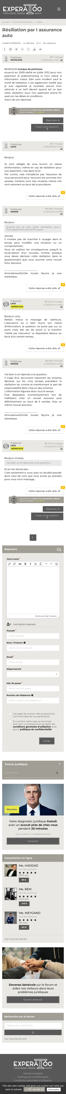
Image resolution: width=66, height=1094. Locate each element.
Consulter (33, 841)
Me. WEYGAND (29, 913)
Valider (47, 741)
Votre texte (13, 559)
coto (13, 147)
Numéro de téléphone (20, 695)
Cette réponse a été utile (46, 195)
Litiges (39, 22)
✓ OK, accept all (34, 1089)
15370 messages (54, 302)
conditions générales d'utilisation (32, 726)
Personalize (53, 1089)
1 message (56, 57)
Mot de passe (14, 683)
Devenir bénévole (33, 999)
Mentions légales (33, 1073)
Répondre (53, 120)
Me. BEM (25, 889)
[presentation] (9, 564)
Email (10, 657)
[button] (9, 564)
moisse (14, 211)
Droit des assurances (22, 22)
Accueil (5, 22)
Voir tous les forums (15, 1038)
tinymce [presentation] (53, 616)
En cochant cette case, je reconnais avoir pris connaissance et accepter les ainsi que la (35, 725)
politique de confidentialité (36, 729)
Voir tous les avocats (15, 938)
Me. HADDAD (28, 865)
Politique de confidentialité (33, 1076)
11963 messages (54, 208)
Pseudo (11, 630)
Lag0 (13, 303)
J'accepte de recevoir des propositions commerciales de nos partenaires (34, 715)
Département (14, 669)
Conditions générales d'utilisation (33, 1080)
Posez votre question (47, 127)
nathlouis (51, 43)
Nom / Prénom (16, 642)
